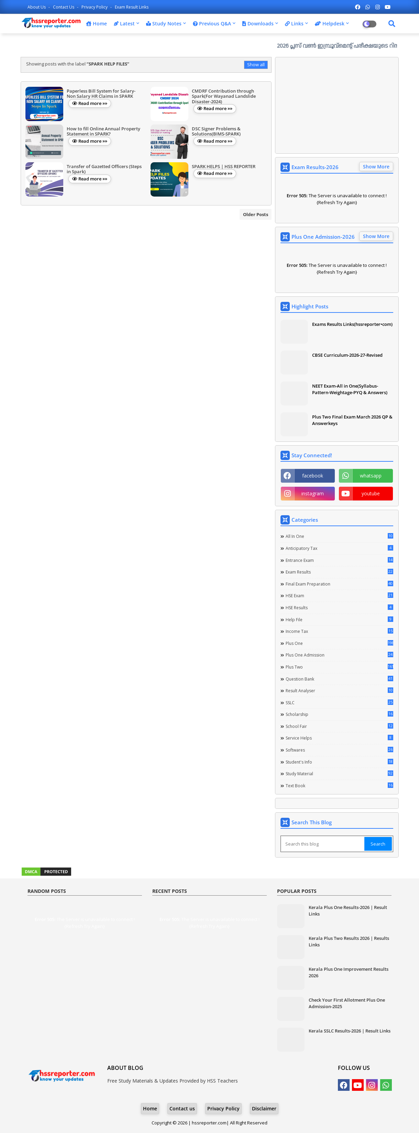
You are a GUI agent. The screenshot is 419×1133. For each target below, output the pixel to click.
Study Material (339, 773)
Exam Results (339, 572)
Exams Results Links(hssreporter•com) (352, 324)
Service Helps (339, 738)
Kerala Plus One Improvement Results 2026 (348, 972)
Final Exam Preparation (339, 584)
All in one (339, 536)
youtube (371, 493)
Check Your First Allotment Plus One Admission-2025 (347, 1003)
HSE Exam (339, 595)
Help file (339, 619)
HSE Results (339, 607)
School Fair (339, 726)
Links (294, 23)
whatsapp (371, 475)
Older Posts (255, 214)
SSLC (339, 702)
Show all (256, 64)
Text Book (339, 785)
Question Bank (339, 679)
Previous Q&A (212, 23)
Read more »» (92, 103)
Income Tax (339, 631)
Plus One (339, 643)
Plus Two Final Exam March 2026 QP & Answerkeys (352, 420)
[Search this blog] (323, 844)
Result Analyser (339, 690)
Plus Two (339, 667)
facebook (312, 475)
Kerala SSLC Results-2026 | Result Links (349, 1031)
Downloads (258, 23)
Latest (124, 23)
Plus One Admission (339, 655)
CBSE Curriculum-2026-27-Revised (347, 355)
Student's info (339, 762)
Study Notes (163, 23)
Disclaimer (264, 1108)
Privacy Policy (95, 7)
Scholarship (339, 714)
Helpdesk (329, 23)
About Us (37, 7)
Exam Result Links (131, 7)
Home (96, 23)
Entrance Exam (339, 560)
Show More (376, 166)
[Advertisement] (336, 105)
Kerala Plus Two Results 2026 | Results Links (349, 941)
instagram (312, 493)
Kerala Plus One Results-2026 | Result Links (348, 910)
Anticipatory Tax (339, 548)
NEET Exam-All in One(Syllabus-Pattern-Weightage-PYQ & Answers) (349, 389)
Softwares (339, 750)
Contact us (64, 7)
